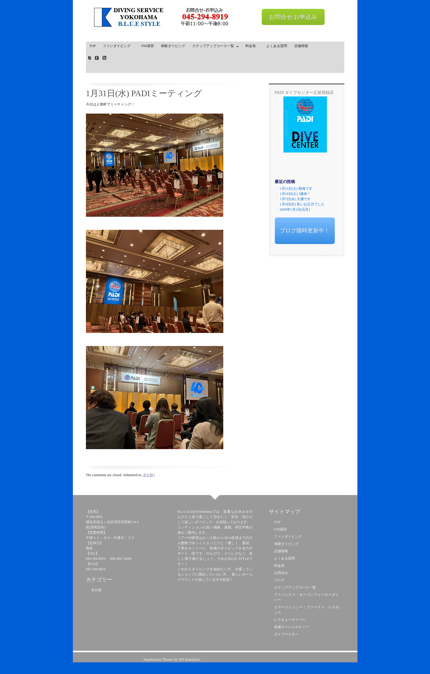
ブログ (279, 580)
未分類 (148, 475)
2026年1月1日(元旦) (295, 209)
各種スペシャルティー (291, 627)
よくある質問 (276, 46)
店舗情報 (301, 46)
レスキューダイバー (289, 620)
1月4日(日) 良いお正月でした (302, 204)
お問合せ (281, 573)
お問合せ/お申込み (293, 17)
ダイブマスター (286, 634)
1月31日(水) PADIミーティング (144, 93)
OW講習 (147, 46)
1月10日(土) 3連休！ (295, 194)
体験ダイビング (173, 46)
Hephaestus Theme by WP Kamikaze (171, 659)
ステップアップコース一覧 (214, 47)
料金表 (252, 46)
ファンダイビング (118, 46)
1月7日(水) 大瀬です (295, 199)
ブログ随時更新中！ (305, 230)
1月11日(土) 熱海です (296, 189)
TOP (92, 46)
